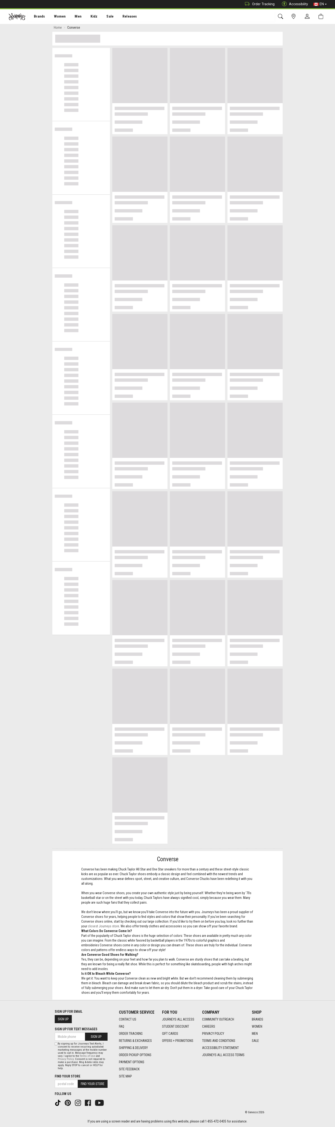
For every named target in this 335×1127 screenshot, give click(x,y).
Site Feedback (129, 1069)
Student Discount (175, 1026)
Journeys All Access (178, 1019)
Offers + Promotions (177, 1041)
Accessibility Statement (220, 1048)
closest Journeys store (103, 927)
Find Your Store (67, 1076)
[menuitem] (36, 16)
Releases (122, 17)
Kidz (88, 17)
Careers (208, 1026)
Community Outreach (218, 1019)
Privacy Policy (213, 1033)
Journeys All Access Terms (223, 1055)
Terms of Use (87, 1056)
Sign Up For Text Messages (76, 1029)
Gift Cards (170, 1033)
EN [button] (320, 4)
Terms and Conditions (218, 1041)
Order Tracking (259, 4)
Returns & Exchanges (135, 1041)
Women (56, 17)
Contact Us (127, 1019)
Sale (103, 17)
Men (73, 17)
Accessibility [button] (294, 4)
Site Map (125, 1076)
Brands (36, 17)
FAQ (121, 1026)
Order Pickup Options (135, 1055)
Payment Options (131, 1062)
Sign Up (63, 1019)
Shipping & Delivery (133, 1048)
